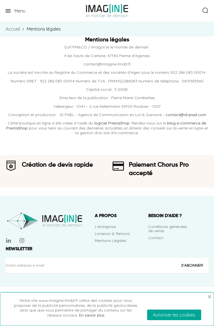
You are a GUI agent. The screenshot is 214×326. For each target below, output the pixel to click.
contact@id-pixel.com (186, 114)
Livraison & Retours (112, 234)
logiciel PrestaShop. (113, 123)
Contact (155, 238)
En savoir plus (91, 315)
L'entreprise (105, 227)
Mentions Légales (111, 241)
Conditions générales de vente (167, 229)
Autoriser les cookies (174, 315)
